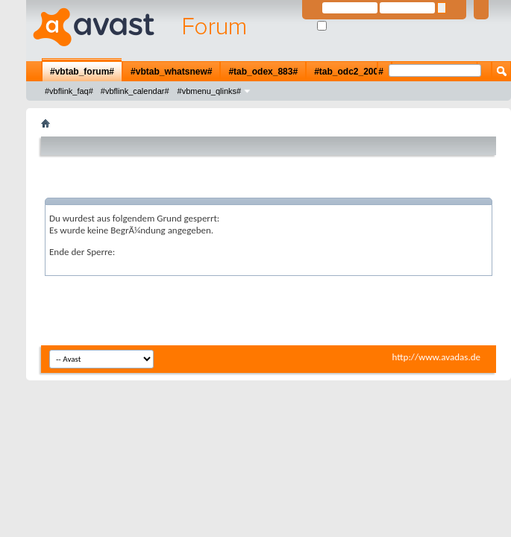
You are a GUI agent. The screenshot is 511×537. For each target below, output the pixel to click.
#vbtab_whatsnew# (171, 71)
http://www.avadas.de (436, 356)
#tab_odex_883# (263, 71)
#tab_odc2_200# (348, 71)
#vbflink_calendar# (135, 91)
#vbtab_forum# (82, 71)
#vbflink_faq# (69, 91)
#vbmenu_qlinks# (210, 91)
